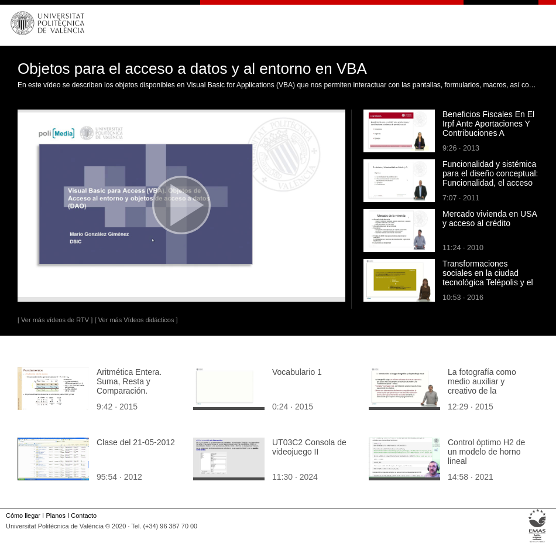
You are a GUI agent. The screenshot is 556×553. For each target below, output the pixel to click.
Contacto (84, 515)
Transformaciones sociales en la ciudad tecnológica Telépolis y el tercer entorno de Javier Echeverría (487, 282)
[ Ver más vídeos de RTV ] (55, 319)
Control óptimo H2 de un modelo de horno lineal (486, 452)
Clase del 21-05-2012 (136, 442)
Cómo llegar (23, 515)
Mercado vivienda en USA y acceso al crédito (489, 218)
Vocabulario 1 (297, 372)
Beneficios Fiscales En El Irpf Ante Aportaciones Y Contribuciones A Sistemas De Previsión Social (488, 133)
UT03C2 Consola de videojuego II (309, 447)
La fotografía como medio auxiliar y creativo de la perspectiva (482, 386)
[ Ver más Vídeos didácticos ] (136, 319)
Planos (55, 515)
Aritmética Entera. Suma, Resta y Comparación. (129, 381)
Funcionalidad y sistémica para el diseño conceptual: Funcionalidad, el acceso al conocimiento (490, 178)
